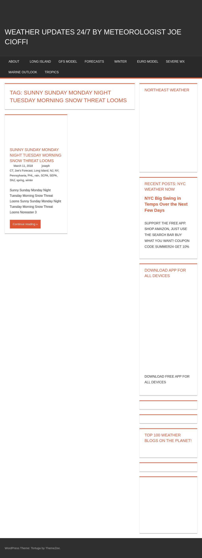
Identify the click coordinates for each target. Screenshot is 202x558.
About (16, 61)
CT (11, 170)
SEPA (53, 175)
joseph (46, 165)
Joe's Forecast (24, 170)
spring (20, 180)
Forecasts (96, 61)
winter (29, 180)
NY (56, 170)
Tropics (52, 72)
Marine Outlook (22, 72)
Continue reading (24, 224)
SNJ (12, 180)
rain (37, 175)
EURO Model (147, 61)
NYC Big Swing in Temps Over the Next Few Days (166, 204)
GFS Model (68, 61)
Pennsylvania (18, 175)
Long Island (41, 170)
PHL (30, 175)
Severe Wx (175, 61)
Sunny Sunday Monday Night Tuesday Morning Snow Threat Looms (36, 155)
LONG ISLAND (40, 61)
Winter (122, 61)
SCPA (44, 175)
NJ (51, 170)
